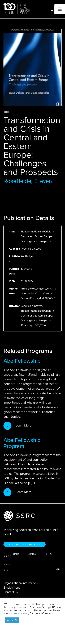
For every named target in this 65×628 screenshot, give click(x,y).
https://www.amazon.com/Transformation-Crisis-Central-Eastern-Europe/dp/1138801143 (38, 293)
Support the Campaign (24, 544)
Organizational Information (20, 583)
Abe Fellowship (22, 361)
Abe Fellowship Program (22, 443)
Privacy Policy (21, 613)
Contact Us (10, 592)
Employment (11, 587)
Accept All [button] (12, 620)
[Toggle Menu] (59, 9)
